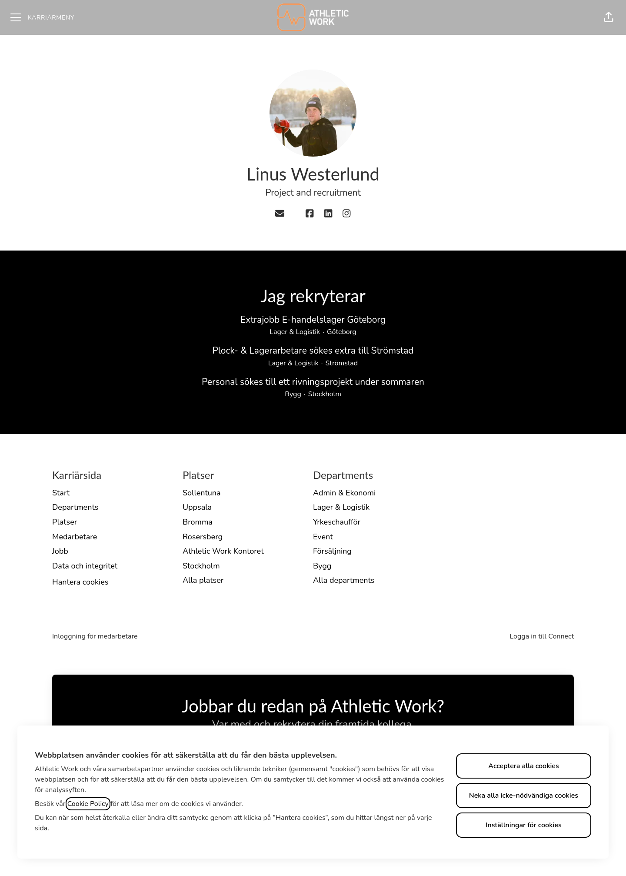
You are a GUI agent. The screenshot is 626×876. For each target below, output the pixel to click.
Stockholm (201, 566)
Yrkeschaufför (336, 522)
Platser (64, 522)
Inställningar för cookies (523, 825)
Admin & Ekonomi (344, 493)
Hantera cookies (80, 582)
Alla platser (203, 580)
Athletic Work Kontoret (223, 551)
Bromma (198, 522)
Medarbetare (74, 537)
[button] (608, 17)
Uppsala (197, 507)
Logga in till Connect (541, 636)
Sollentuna (202, 493)
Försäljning (332, 551)
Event (323, 537)
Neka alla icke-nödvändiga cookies (523, 795)
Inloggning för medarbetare (95, 636)
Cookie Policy (88, 804)
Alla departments (343, 580)
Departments (75, 507)
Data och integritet (84, 566)
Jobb (60, 551)
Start (61, 493)
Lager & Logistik (341, 507)
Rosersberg (203, 537)
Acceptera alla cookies (523, 766)
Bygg (322, 566)
